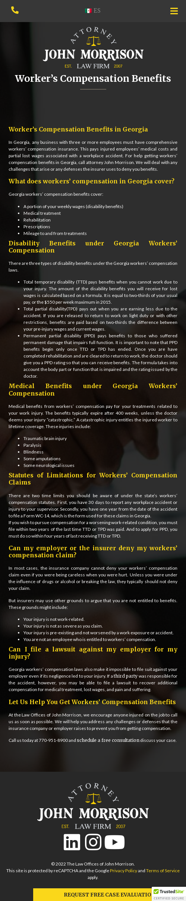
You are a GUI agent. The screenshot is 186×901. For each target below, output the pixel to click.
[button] (169, 894)
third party (126, 676)
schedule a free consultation (108, 740)
